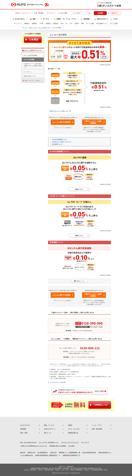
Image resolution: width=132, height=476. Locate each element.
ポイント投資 (90, 23)
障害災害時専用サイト (104, 452)
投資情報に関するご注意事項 (57, 446)
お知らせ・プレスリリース (23, 13)
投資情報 (23, 429)
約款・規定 (23, 433)
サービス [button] (44, 19)
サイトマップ (51, 13)
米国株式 (48, 23)
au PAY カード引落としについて (61, 141)
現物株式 (26, 23)
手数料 (57, 19)
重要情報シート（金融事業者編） (68, 452)
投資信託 (55, 23)
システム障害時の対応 (26, 455)
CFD (71, 23)
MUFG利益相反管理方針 (89, 452)
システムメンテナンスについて (70, 442)
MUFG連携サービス (102, 23)
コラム (114, 19)
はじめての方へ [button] (18, 19)
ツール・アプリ (97, 425)
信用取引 (34, 23)
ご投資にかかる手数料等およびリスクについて (33, 446)
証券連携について (57, 144)
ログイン (115, 13)
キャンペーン (18, 23)
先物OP (77, 23)
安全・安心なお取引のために (28, 442)
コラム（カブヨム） (74, 429)
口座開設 (100, 13)
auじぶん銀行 (114, 23)
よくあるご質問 (62, 13)
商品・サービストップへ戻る (32, 80)
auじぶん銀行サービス (44, 27)
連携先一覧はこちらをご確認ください (60, 111)
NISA (62, 23)
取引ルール (47, 433)
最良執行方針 (31, 452)
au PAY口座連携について (59, 139)
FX (66, 23)
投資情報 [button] (84, 19)
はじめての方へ (25, 425)
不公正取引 (71, 446)
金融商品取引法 (73, 433)
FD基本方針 (53, 452)
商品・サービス (33, 27)
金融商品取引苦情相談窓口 (70, 455)
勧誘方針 (22, 452)
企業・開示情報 (38, 13)
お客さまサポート (101, 19)
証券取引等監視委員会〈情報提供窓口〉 (46, 455)
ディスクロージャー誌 (57, 382)
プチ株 (41, 23)
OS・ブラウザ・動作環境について (49, 442)
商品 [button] (33, 19)
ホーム (26, 27)
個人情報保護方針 (42, 452)
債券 (82, 23)
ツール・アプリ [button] (69, 19)
